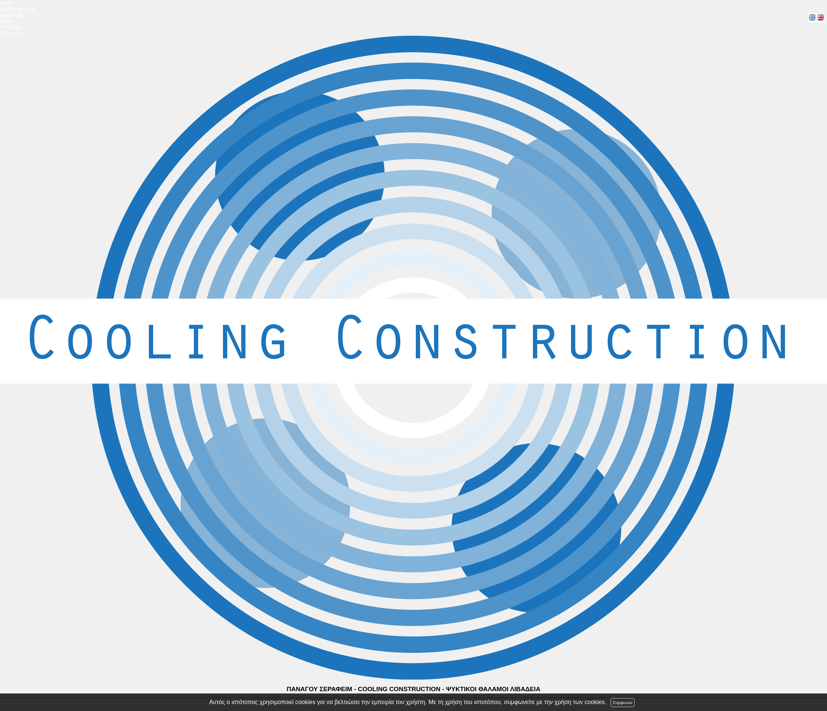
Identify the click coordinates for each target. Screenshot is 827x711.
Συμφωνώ (622, 702)
